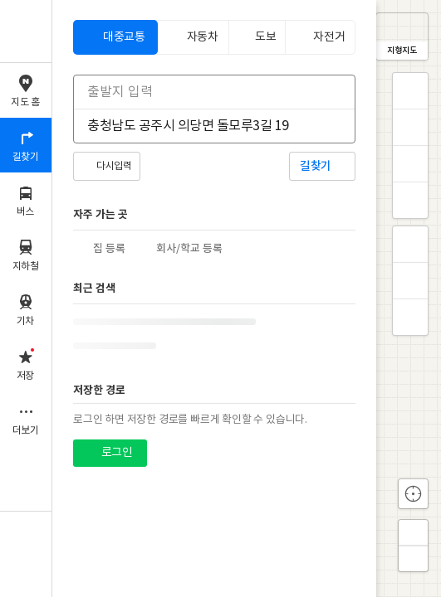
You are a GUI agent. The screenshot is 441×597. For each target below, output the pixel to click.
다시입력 (113, 166)
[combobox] (203, 92)
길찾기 (315, 166)
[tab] (115, 37)
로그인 (116, 452)
